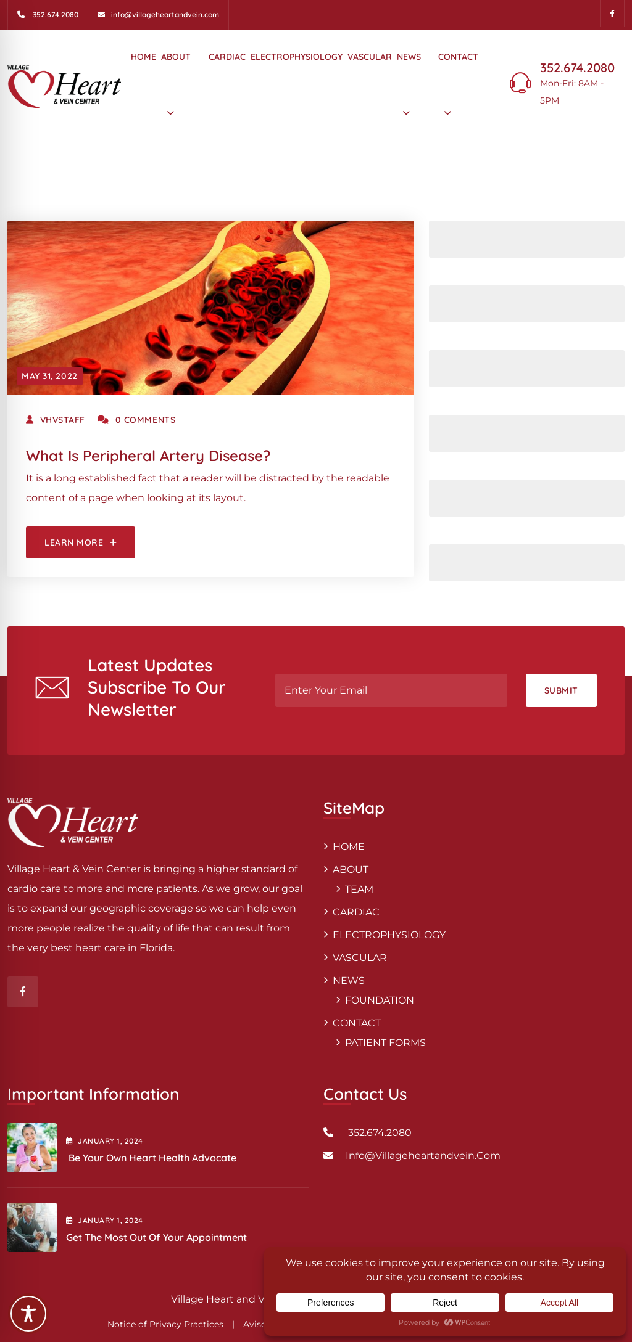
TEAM (359, 889)
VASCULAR (369, 56)
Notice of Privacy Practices (165, 1324)
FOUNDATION (379, 1000)
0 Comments (136, 419)
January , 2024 (104, 1140)
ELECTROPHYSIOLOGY (297, 56)
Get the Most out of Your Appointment (156, 1237)
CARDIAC (227, 56)
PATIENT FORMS (385, 1043)
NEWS (409, 56)
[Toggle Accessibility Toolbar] (28, 1314)
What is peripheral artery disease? (148, 455)
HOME (143, 56)
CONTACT (458, 56)
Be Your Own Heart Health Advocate (152, 1158)
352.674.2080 (577, 67)
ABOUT (176, 56)
